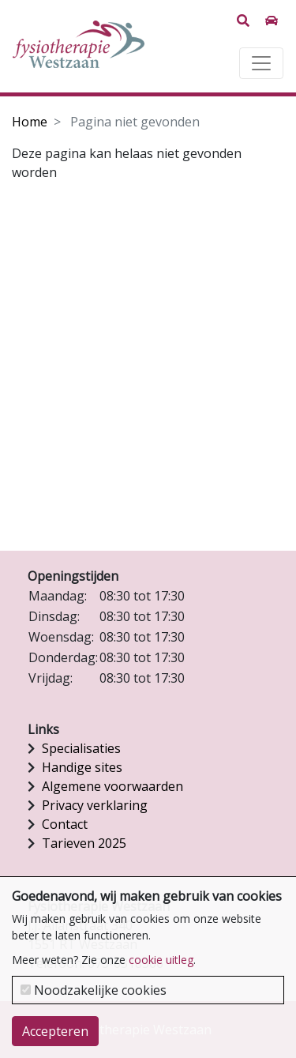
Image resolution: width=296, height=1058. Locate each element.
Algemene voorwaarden (112, 786)
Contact (65, 824)
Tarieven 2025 (84, 843)
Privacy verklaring (95, 805)
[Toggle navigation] (261, 63)
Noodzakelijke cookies (94, 990)
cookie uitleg (161, 959)
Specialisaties (81, 748)
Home (29, 121)
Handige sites (82, 767)
